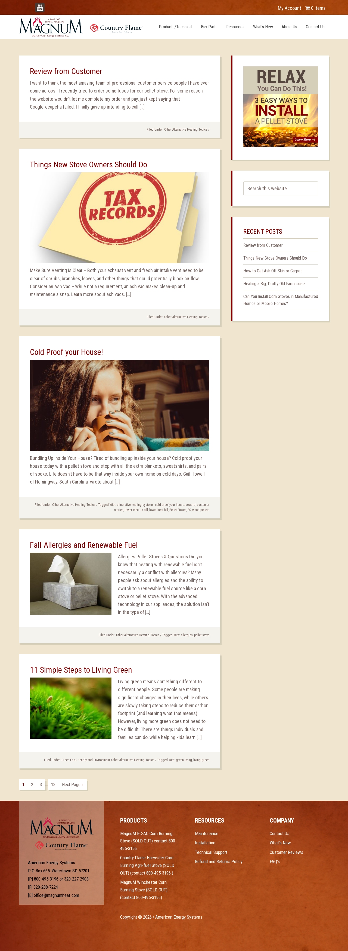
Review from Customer (66, 71)
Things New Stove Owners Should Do (88, 164)
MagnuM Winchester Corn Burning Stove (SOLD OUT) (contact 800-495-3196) (143, 889)
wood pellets (200, 510)
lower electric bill (136, 510)
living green (201, 760)
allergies (187, 635)
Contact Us (279, 833)
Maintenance (206, 833)
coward (190, 505)
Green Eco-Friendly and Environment (85, 760)
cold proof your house (169, 505)
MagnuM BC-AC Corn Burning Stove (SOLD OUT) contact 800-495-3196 (148, 841)
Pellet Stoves (177, 510)
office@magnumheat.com (56, 895)
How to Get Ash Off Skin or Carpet (272, 270)
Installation (205, 842)
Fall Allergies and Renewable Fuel (84, 545)
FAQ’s (275, 861)
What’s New (280, 842)
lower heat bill (158, 510)
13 (53, 784)
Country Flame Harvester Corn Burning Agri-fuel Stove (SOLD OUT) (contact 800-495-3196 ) (147, 865)
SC (189, 510)
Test (62, 827)
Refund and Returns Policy (219, 861)
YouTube (47, 5)
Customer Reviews (286, 852)
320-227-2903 (76, 879)
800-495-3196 (46, 879)
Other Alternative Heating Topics (185, 129)
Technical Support (211, 852)
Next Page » (72, 784)
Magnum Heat (80, 26)
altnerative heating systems (135, 505)
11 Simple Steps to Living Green (81, 670)
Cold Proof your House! (66, 352)
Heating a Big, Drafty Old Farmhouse (274, 283)
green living (184, 760)
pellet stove (201, 635)
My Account (289, 8)
